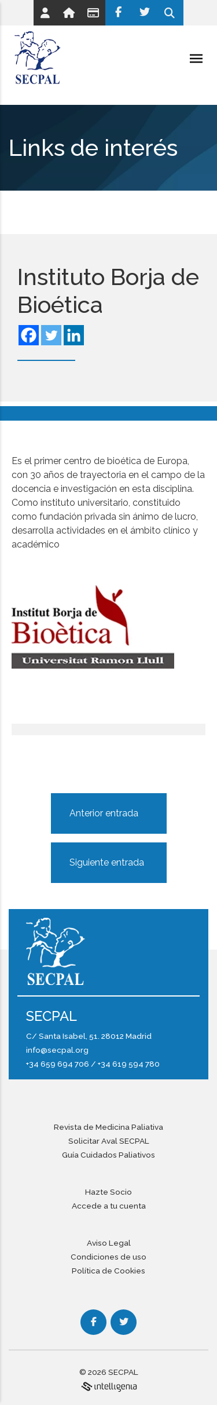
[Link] (45, 12)
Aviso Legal (109, 1242)
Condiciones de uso (108, 1256)
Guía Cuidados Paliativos (108, 1154)
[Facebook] (118, 12)
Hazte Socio (108, 1191)
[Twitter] (144, 12)
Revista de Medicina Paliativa (108, 1127)
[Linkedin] (74, 335)
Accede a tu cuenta (109, 1205)
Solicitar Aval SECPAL (108, 1140)
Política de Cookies (108, 1270)
